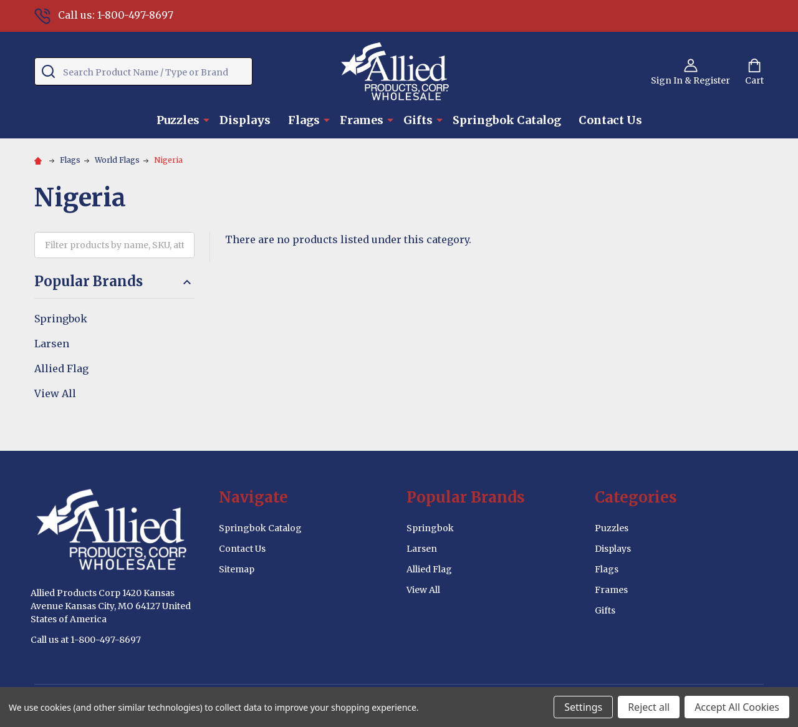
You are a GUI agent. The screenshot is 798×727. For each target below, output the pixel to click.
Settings (583, 707)
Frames (361, 120)
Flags (304, 120)
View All (55, 393)
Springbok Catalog (507, 120)
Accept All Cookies (737, 707)
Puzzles (178, 120)
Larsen (51, 343)
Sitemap (236, 569)
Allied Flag (61, 368)
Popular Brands (114, 281)
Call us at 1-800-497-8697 (86, 639)
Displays (245, 120)
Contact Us (610, 120)
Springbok (60, 318)
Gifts (418, 120)
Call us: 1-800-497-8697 (103, 15)
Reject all (649, 707)
